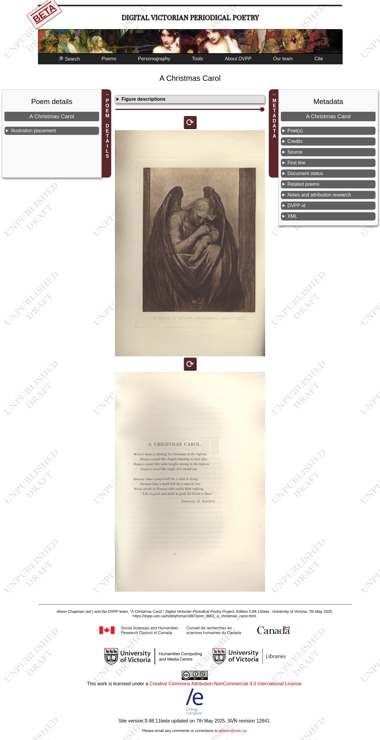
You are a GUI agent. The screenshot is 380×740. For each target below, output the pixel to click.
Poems (109, 58)
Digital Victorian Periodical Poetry (190, 18)
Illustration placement (33, 130)
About (238, 58)
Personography (154, 58)
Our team (283, 58)
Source (295, 152)
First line (296, 162)
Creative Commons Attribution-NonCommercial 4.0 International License (225, 683)
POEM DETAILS (107, 128)
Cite (318, 58)
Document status (305, 173)
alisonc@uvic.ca (232, 730)
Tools (197, 58)
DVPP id (296, 205)
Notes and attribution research (319, 194)
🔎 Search (69, 59)
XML (292, 216)
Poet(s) (295, 130)
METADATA (274, 118)
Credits (295, 141)
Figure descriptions (143, 99)
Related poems (303, 184)
